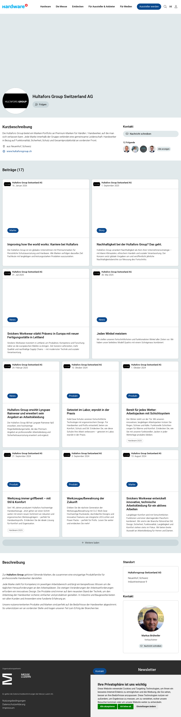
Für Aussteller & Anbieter (102, 6)
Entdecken (77, 6)
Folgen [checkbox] (41, 104)
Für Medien (126, 6)
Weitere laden (90, 542)
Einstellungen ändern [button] (146, 706)
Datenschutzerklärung (13, 704)
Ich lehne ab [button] (125, 706)
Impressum (8, 707)
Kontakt (99, 671)
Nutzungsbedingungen (14, 700)
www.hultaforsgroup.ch (17, 151)
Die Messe (61, 6)
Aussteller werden (149, 6)
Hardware (45, 6)
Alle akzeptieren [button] (107, 706)
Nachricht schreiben (138, 133)
